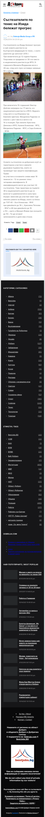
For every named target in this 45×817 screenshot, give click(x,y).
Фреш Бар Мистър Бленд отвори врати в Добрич (29, 683)
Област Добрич (25, 486)
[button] (4, 5)
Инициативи (25, 352)
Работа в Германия (27, 598)
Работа (25, 507)
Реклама (25, 377)
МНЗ (25, 473)
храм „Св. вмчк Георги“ (25, 524)
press (10, 549)
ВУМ (25, 448)
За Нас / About (25, 714)
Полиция (25, 503)
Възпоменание (25, 326)
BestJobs (25, 301)
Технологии (25, 412)
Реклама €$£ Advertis (25, 717)
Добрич (25, 343)
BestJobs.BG (25, 435)
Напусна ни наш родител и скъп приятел (30, 670)
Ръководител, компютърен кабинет (28, 696)
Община (25, 499)
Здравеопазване (25, 460)
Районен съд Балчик (25, 512)
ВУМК (25, 452)
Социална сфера (25, 395)
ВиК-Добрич (25, 456)
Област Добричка (25, 490)
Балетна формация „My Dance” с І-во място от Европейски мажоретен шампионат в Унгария (29, 627)
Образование (25, 494)
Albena (25, 296)
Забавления (25, 347)
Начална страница (10, 13)
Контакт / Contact (25, 720)
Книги (25, 360)
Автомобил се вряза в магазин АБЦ (28, 612)
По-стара (36, 239)
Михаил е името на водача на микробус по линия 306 (30, 573)
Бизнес (25, 318)
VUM (25, 439)
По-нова (8, 239)
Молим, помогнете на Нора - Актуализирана (28, 657)
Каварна (25, 356)
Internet (25, 305)
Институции (25, 465)
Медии (25, 477)
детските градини (25, 520)
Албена (25, 309)
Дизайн (25, 339)
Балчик (25, 313)
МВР (25, 469)
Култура (25, 365)
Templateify (15, 813)
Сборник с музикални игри (25, 382)
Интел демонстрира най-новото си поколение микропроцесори (29, 643)
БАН (25, 443)
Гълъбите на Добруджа (25, 330)
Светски (25, 386)
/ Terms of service (22, 796)
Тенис (25, 222)
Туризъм (25, 416)
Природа (25, 373)
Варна (25, 322)
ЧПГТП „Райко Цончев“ (25, 516)
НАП (25, 482)
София (25, 390)
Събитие (25, 403)
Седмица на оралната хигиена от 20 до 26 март (29, 586)
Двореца (25, 335)
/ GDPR (22, 803)
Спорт (22, 13)
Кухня (25, 369)
